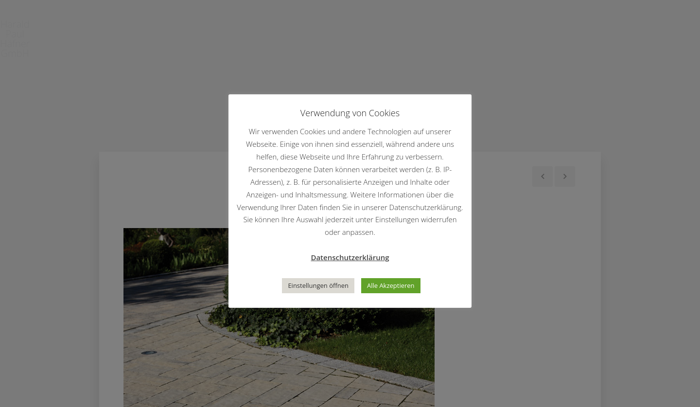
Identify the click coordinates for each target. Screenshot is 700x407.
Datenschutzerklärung (350, 257)
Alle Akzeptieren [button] (391, 285)
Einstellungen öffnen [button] (318, 285)
